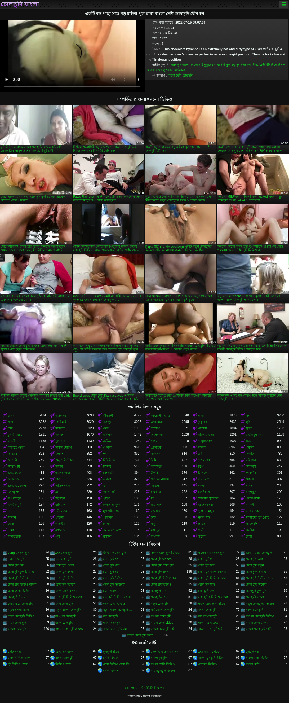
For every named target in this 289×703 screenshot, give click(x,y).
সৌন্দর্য (202, 428)
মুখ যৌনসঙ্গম (111, 511)
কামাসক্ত (156, 466)
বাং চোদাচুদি (110, 616)
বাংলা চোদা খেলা (257, 623)
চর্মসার (107, 466)
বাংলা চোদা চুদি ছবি (210, 629)
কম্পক (202, 485)
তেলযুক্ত (13, 492)
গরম (249, 441)
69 (9, 511)
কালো (185, 65)
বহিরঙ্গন (246, 65)
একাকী (250, 447)
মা (56, 492)
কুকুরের (208, 65)
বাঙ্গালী (250, 505)
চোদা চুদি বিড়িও (256, 572)
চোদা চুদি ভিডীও (161, 584)
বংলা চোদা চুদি (207, 610)
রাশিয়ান (60, 505)
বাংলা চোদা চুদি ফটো (140, 635)
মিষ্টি (153, 460)
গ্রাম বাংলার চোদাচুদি (259, 553)
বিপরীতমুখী (15, 505)
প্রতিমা (59, 517)
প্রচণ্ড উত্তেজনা (17, 485)
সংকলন (156, 454)
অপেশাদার (157, 435)
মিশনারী (60, 428)
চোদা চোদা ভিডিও (19, 591)
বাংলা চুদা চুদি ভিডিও (211, 658)
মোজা (11, 524)
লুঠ (165, 70)
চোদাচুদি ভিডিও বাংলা (117, 597)
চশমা (11, 530)
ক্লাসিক (107, 536)
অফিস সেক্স (205, 505)
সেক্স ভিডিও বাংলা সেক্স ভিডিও (166, 651)
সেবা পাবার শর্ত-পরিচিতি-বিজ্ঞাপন (144, 687)
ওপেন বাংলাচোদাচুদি (211, 553)
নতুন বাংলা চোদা (18, 610)
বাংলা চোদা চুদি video (69, 629)
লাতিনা (155, 485)
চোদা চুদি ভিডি (64, 578)
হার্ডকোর (179, 70)
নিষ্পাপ (155, 428)
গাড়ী (201, 530)
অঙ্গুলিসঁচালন (65, 460)
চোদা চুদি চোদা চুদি (162, 565)
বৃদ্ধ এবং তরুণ (112, 530)
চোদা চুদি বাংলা (160, 572)
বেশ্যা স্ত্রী (108, 473)
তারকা (107, 479)
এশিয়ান (108, 435)
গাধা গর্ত (156, 505)
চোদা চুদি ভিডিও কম (163, 578)
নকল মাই (204, 517)
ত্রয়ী (200, 454)
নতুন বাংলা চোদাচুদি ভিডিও (118, 610)
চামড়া (59, 466)
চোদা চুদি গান (111, 565)
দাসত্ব (249, 485)
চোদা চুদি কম (16, 565)
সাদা (170, 70)
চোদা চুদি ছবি (206, 565)
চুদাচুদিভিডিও (111, 651)
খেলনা (107, 447)
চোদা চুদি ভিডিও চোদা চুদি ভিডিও (213, 578)
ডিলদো (202, 473)
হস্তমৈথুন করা (254, 435)
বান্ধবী (12, 441)
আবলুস (176, 65)
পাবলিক (108, 517)
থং (104, 485)
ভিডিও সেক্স (63, 664)
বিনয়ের (12, 454)
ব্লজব (158, 70)
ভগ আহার (14, 498)
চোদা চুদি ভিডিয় (65, 584)
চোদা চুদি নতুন (255, 565)
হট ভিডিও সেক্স (18, 664)
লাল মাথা (204, 479)
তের (106, 428)
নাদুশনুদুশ (251, 492)
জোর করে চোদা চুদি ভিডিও (23, 603)
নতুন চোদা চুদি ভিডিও (212, 603)
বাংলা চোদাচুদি (64, 658)
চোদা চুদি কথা (254, 559)
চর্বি (223, 65)
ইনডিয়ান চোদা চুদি (114, 553)
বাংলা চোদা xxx (208, 623)
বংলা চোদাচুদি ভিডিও (21, 616)
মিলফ (59, 435)
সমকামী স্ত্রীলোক (208, 498)
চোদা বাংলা (110, 591)
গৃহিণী (106, 498)
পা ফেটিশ (252, 524)
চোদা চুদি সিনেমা (256, 584)
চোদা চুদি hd (110, 559)
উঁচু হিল (60, 498)
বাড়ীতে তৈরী (16, 447)
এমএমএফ (14, 473)
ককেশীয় (251, 473)
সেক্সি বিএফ (110, 658)
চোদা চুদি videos (161, 559)
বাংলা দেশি (252, 664)
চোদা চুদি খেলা (64, 565)
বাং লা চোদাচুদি (207, 616)
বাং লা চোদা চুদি (161, 616)
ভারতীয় (60, 524)
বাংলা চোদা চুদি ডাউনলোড (261, 629)
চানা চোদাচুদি (63, 559)
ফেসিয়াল (204, 492)
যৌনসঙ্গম (61, 511)
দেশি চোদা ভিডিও (114, 603)
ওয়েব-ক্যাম (253, 498)
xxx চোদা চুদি (63, 553)
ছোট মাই (60, 422)
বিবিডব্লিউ (258, 65)
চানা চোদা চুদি (16, 559)
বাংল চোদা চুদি (17, 623)
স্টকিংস (107, 441)
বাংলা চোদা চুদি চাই (163, 629)
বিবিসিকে (271, 65)
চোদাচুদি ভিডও (17, 597)
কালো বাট (196, 65)
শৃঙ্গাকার (60, 441)
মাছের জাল (253, 511)
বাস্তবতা (156, 492)
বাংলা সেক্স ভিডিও (257, 658)
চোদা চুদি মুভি (206, 584)
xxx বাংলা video (208, 651)
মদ (152, 498)
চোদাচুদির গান (159, 597)
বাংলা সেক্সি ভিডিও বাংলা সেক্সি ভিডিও (166, 664)
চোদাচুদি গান (158, 591)
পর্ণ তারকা (204, 460)
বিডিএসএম (62, 485)
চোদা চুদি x (205, 559)
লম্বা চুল (156, 530)
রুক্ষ (153, 517)
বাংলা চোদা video (162, 623)
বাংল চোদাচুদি (64, 623)
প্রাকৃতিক (156, 447)
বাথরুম (155, 536)
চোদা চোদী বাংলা (66, 591)
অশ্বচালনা (157, 422)
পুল (228, 65)
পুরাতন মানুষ (206, 511)
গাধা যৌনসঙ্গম (160, 479)
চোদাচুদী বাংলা (255, 597)
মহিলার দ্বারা (206, 435)
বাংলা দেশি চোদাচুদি (180, 75)
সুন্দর (249, 428)
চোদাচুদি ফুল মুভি (257, 591)
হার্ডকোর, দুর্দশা (112, 505)
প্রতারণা (203, 524)
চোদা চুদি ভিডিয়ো (114, 584)
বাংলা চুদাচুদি (159, 658)
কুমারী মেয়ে (15, 435)
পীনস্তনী (108, 416)
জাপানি (12, 460)
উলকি (154, 473)
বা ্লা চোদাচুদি (65, 616)
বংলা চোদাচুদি (254, 610)
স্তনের (202, 536)
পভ (105, 454)
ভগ (248, 416)
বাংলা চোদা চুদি (17, 629)
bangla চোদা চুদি (18, 553)
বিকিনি (12, 517)
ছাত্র (57, 479)
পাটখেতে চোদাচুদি (162, 610)
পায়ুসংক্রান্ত (205, 441)
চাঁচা (10, 428)
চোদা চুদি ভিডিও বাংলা (22, 584)
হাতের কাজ (62, 473)
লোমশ (59, 454)
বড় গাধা (156, 511)
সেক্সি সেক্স (14, 651)
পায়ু (153, 524)
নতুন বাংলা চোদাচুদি (68, 610)
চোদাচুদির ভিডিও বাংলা (213, 597)
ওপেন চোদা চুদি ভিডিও (165, 553)
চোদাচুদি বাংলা (20, 4)
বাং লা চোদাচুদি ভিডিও (260, 616)
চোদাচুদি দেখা (206, 591)
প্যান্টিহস (251, 530)
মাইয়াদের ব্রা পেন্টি (257, 517)
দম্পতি (250, 454)
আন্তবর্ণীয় (14, 466)
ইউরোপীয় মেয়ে (161, 416)
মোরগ (250, 479)
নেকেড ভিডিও (207, 664)
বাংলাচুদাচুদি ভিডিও (163, 671)
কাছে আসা (14, 479)
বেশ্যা (154, 441)
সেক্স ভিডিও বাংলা (19, 658)
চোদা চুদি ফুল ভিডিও (21, 572)
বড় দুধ (235, 65)
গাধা (217, 65)
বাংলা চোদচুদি (111, 623)
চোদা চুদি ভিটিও (18, 578)
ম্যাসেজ (60, 530)
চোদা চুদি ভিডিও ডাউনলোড (261, 578)
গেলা (106, 524)
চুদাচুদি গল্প (252, 651)
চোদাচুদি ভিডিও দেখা (68, 597)
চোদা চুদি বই (110, 572)
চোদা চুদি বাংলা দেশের (212, 572)
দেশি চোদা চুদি (64, 603)
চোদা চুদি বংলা (64, 572)
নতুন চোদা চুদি (160, 603)
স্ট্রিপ (200, 466)
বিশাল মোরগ (63, 447)
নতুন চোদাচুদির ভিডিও (260, 603)
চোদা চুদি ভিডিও (113, 578)
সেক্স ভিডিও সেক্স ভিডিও (118, 664)
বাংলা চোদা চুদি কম (115, 629)
